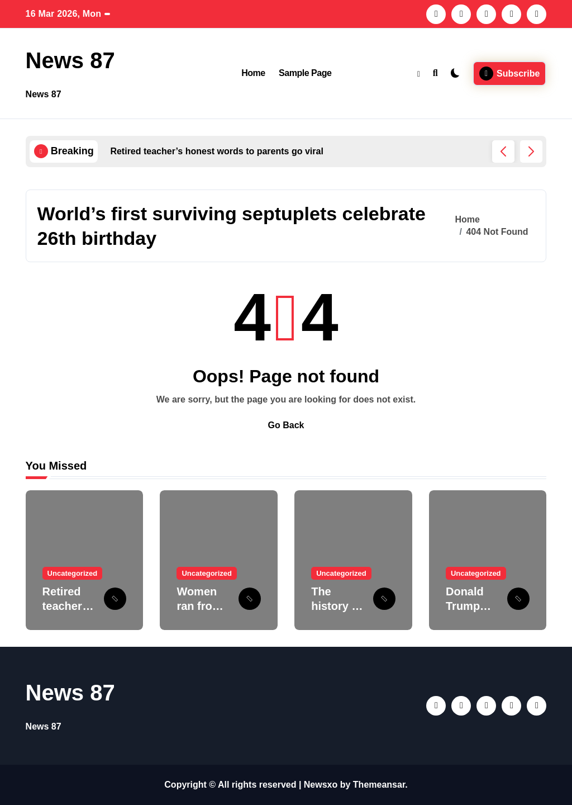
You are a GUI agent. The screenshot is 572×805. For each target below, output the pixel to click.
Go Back (286, 425)
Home (253, 73)
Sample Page (305, 73)
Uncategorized (72, 573)
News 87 (70, 60)
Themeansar (379, 784)
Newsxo (320, 784)
